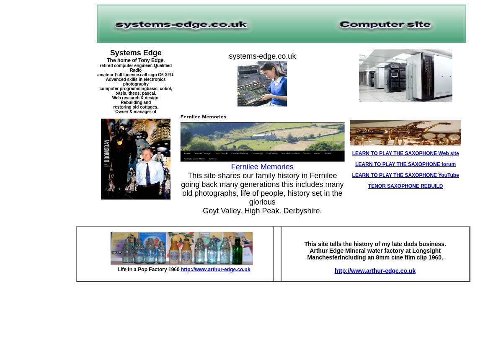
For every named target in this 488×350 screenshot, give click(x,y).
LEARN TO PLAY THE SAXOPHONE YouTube (405, 175)
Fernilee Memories (262, 167)
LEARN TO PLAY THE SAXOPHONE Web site (405, 153)
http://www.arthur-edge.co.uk (215, 269)
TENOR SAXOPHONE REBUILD (405, 186)
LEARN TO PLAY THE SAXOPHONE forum (405, 164)
